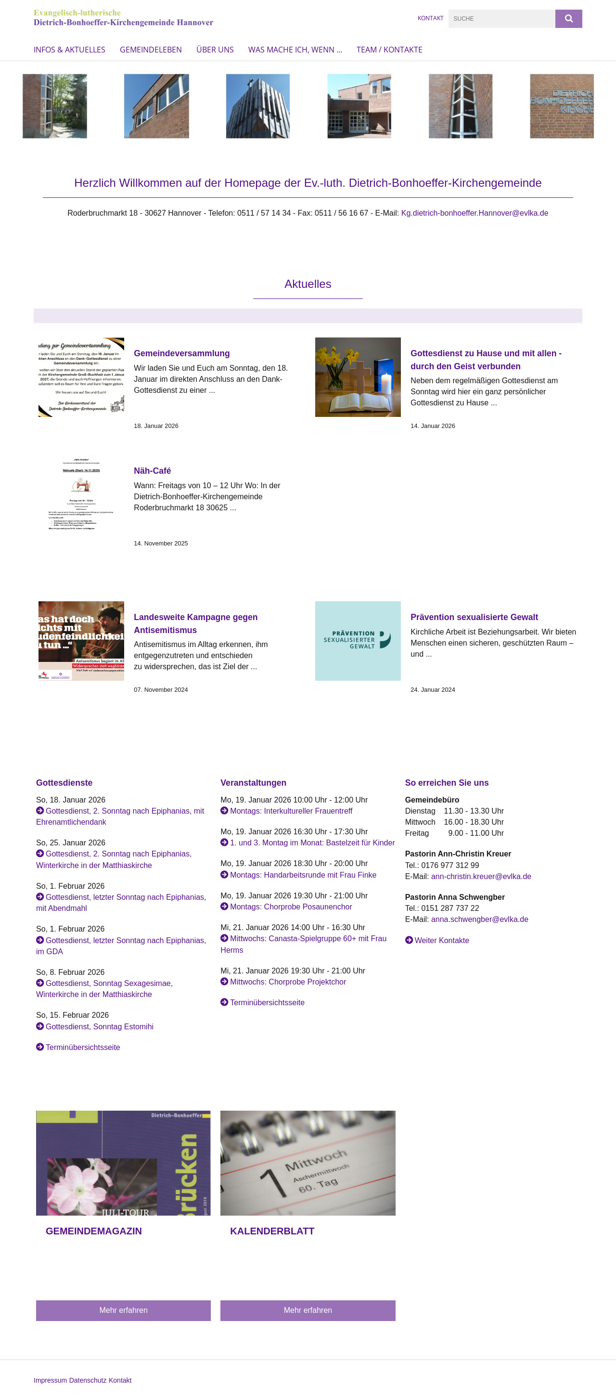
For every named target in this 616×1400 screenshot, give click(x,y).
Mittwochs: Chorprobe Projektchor (288, 982)
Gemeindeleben (151, 49)
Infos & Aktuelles (69, 49)
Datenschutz (88, 1380)
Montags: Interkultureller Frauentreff (291, 811)
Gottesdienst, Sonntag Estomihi (100, 1027)
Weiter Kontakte (442, 940)
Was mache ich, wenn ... (295, 49)
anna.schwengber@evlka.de (479, 919)
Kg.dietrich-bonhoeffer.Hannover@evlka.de (475, 213)
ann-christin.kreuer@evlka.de (481, 876)
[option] (308, 106)
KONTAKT (431, 18)
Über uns (215, 49)
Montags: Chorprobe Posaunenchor (291, 907)
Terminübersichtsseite (83, 1047)
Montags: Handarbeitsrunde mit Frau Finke (303, 875)
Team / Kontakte (390, 49)
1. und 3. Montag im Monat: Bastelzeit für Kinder (312, 843)
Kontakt (120, 1380)
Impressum (50, 1380)
